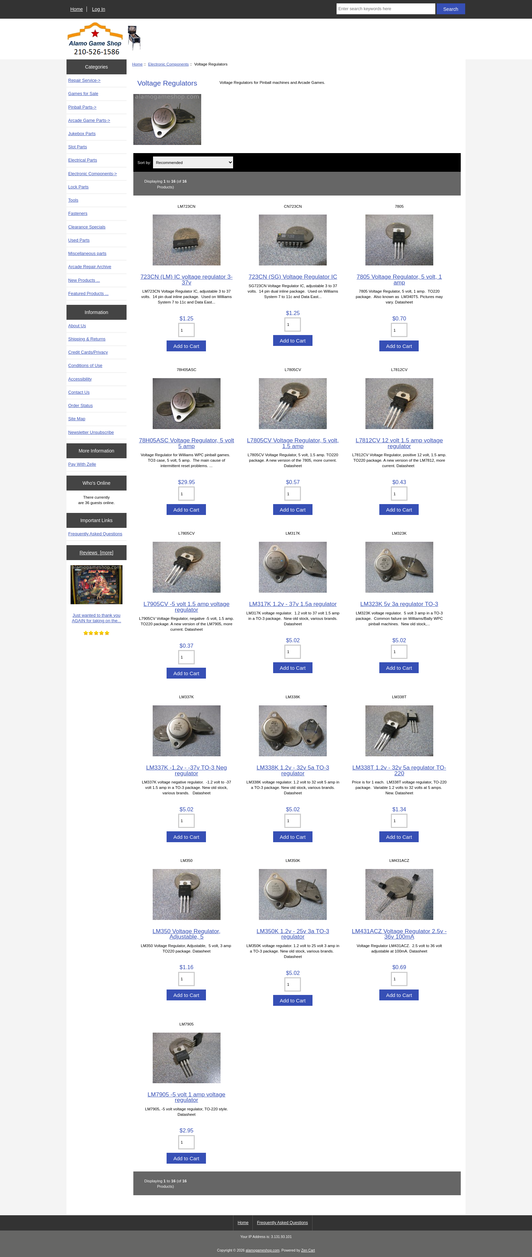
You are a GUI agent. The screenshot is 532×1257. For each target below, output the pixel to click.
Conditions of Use (85, 365)
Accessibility (80, 379)
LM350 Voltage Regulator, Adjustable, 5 (187, 934)
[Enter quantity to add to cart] (186, 330)
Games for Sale (83, 93)
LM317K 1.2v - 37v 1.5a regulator (293, 603)
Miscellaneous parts (87, 253)
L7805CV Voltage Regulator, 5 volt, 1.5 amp (293, 443)
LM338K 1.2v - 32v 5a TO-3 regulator (292, 770)
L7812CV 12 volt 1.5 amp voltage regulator (399, 443)
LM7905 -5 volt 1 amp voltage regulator (186, 1097)
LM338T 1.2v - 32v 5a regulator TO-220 (399, 770)
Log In (98, 9)
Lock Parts (78, 186)
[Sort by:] (193, 162)
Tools (73, 200)
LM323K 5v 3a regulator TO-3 (399, 603)
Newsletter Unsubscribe (91, 432)
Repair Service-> (84, 80)
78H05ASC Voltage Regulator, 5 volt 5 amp (186, 443)
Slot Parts (77, 146)
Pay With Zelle (82, 464)
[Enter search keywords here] (386, 8)
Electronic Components (168, 64)
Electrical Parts (82, 160)
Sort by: (144, 162)
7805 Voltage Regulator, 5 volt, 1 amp (399, 279)
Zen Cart (308, 1250)
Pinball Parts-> (82, 107)
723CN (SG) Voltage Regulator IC (293, 276)
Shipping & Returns (87, 338)
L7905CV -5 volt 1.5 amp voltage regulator (186, 606)
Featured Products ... (88, 293)
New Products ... (84, 280)
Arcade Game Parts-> (89, 120)
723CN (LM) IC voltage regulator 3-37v (186, 279)
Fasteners (78, 213)
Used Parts (79, 240)
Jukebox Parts (82, 133)
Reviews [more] (96, 552)
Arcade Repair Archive (89, 266)
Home (76, 9)
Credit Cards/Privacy (88, 352)
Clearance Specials (87, 226)
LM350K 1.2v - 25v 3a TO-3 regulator (292, 934)
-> (92, 173)
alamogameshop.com (263, 1250)
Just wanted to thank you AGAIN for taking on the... (96, 594)
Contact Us (79, 392)
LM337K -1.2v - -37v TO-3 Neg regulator (186, 770)
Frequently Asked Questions (95, 533)
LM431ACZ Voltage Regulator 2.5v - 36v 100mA (399, 934)
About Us (77, 325)
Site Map (76, 418)
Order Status (80, 405)
